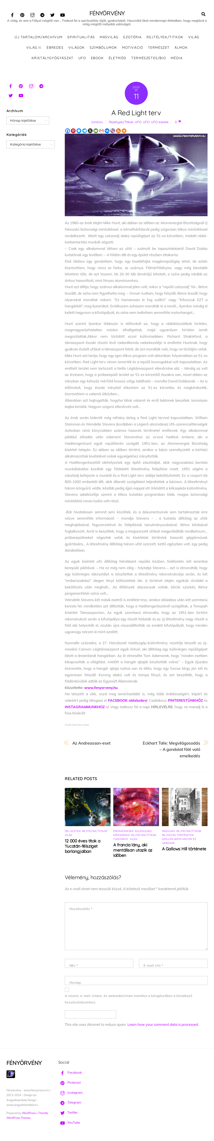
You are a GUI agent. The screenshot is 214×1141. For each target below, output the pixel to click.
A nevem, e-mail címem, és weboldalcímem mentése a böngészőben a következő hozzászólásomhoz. (128, 999)
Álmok (181, 48)
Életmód (117, 58)
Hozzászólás (81, 909)
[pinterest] (22, 14)
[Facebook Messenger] (78, 131)
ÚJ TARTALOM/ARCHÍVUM (38, 38)
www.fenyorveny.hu (101, 688)
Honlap (75, 983)
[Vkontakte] (107, 131)
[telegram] (42, 14)
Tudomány (120, 839)
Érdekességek (123, 831)
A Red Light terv (136, 113)
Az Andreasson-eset (91, 743)
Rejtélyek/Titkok (164, 38)
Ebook (97, 58)
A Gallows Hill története (184, 849)
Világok (76, 48)
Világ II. (34, 48)
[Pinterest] (73, 131)
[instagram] (32, 14)
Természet (159, 48)
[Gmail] (101, 131)
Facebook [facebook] (70, 1073)
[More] (124, 131)
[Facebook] (67, 131)
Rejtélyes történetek (178, 835)
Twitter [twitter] (68, 1113)
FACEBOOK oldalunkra (127, 701)
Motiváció (132, 48)
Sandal (97, 122)
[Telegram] (84, 131)
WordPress (29, 1113)
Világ (193, 38)
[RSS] (118, 131)
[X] (90, 131)
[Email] (95, 131)
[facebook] (12, 14)
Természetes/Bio (148, 58)
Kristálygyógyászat (53, 58)
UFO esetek (159, 123)
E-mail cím (153, 966)
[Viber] (112, 131)
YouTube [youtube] (69, 1123)
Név (73, 966)
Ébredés (55, 48)
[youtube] (62, 14)
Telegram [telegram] (69, 1103)
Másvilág (109, 38)
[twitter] (52, 14)
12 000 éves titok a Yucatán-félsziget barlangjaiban (82, 846)
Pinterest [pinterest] (69, 1083)
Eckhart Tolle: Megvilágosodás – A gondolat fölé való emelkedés (171, 750)
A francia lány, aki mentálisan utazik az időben (132, 850)
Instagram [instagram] (70, 1093)
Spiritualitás (81, 38)
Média (176, 58)
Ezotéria (132, 38)
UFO (82, 58)
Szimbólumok (103, 48)
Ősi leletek (73, 831)
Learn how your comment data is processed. (163, 1025)
